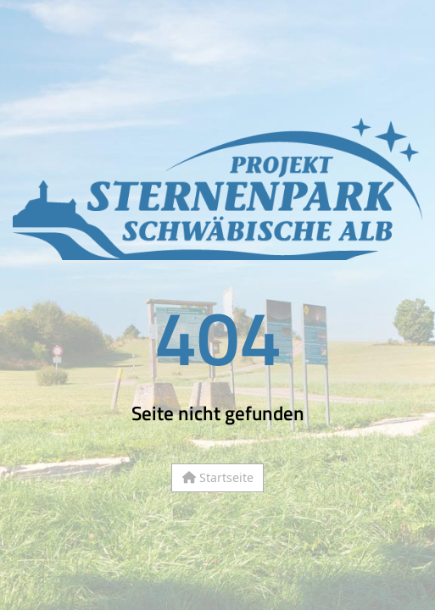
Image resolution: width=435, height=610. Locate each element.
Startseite (218, 477)
